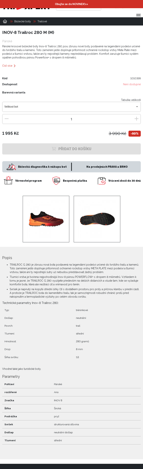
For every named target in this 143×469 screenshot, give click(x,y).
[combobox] (71, 108)
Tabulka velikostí (131, 99)
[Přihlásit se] (109, 6)
